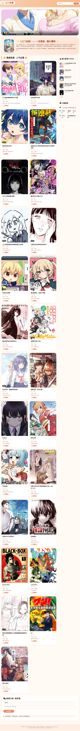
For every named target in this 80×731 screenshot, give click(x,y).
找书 (76, 3)
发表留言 (8, 711)
